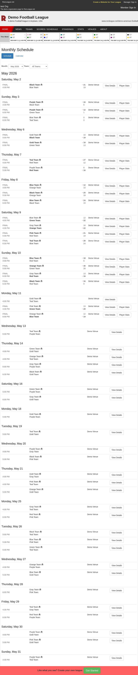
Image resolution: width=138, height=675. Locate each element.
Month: (4, 66)
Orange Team (35, 188)
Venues (92, 29)
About (103, 29)
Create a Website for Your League (107, 2)
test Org (4, 6)
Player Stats (124, 86)
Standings (67, 29)
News (18, 29)
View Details (110, 86)
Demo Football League (28, 17)
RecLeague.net (8, 2)
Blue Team (34, 87)
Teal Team (34, 120)
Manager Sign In (130, 2)
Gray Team (34, 225)
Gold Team (34, 135)
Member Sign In (128, 7)
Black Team (35, 85)
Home (5, 29)
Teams (29, 29)
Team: (26, 66)
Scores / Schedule (47, 29)
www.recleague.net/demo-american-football (120, 21)
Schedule (7, 56)
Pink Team (34, 233)
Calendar (19, 56)
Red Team (34, 163)
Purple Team (35, 102)
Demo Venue (93, 85)
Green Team (35, 112)
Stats (81, 29)
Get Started (92, 670)
